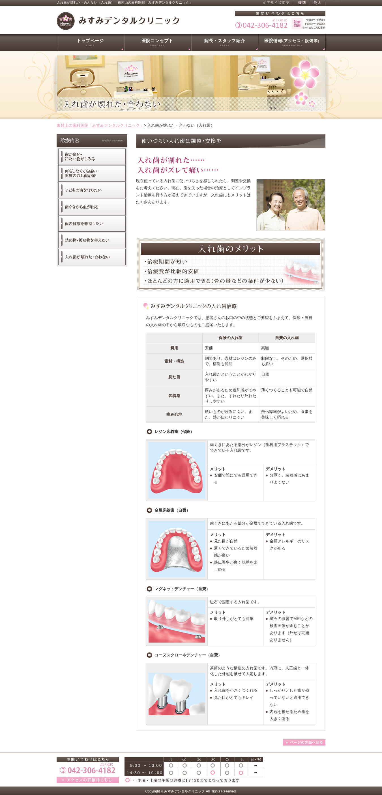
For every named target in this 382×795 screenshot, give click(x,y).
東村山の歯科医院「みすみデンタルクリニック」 (100, 125)
